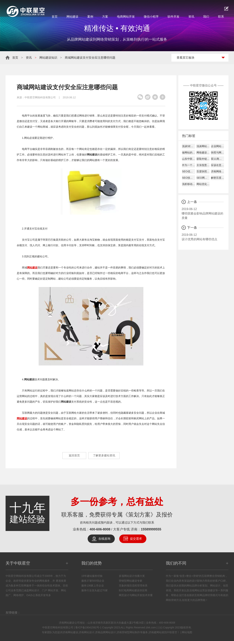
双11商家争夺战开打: (217, 158)
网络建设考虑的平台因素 (202, 152)
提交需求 (136, 538)
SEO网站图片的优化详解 (202, 177)
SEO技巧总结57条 (188, 177)
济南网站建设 (70, 632)
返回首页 (71, 455)
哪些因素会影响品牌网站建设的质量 (203, 213)
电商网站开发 (126, 16)
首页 (55, 16)
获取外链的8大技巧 (202, 158)
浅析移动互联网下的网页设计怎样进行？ (188, 184)
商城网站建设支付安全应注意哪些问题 (90, 57)
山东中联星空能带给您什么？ (188, 158)
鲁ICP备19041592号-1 (88, 627)
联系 (221, 16)
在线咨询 (104, 538)
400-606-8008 (100, 529)
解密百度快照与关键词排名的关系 (217, 177)
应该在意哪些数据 (217, 165)
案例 (90, 16)
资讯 (191, 16)
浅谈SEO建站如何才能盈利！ (188, 146)
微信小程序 (151, 16)
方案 (105, 16)
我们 (206, 16)
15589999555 (151, 529)
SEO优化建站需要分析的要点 (188, 171)
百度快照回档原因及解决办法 (202, 171)
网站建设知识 (48, 57)
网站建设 (72, 16)
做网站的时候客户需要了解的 (188, 152)
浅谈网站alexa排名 (202, 146)
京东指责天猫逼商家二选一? (202, 165)
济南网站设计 (86, 632)
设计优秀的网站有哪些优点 (203, 237)
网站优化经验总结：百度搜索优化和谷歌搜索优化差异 (202, 184)
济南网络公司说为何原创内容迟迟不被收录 (217, 171)
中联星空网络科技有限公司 (40, 97)
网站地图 (187, 632)
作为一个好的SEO (188, 165)
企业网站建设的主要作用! (217, 146)
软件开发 (173, 16)
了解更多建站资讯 (106, 455)
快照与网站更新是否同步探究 (217, 152)
